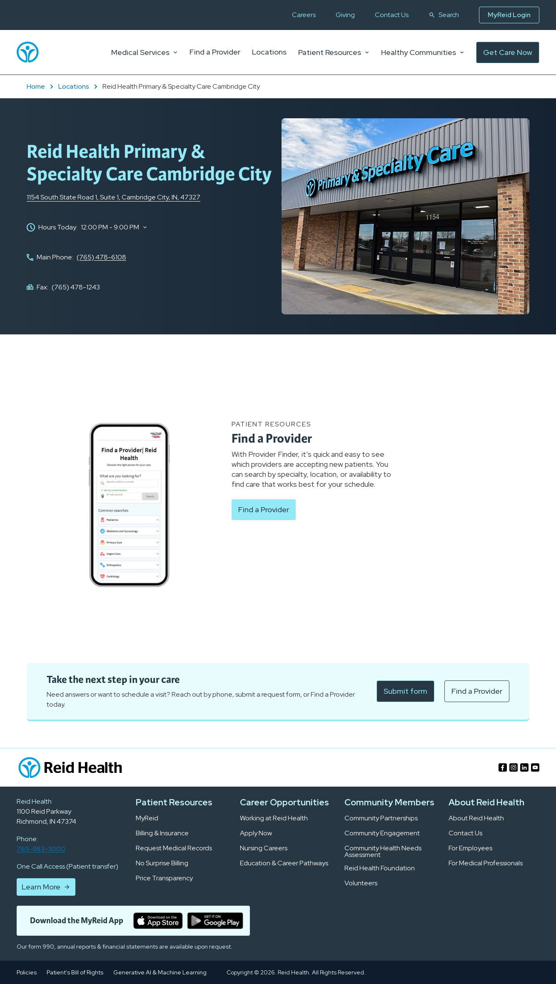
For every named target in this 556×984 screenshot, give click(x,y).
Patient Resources (333, 52)
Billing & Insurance (162, 833)
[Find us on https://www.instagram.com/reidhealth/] (513, 767)
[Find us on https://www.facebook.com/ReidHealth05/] (503, 767)
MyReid (147, 818)
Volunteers (360, 883)
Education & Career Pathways (284, 863)
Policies (27, 972)
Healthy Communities (422, 52)
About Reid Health (476, 818)
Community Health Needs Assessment (382, 851)
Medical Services (144, 52)
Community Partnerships (381, 818)
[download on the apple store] (158, 920)
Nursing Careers (263, 848)
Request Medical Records (174, 848)
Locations (78, 86)
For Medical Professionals (486, 863)
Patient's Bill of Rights (75, 972)
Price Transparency (164, 878)
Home (41, 86)
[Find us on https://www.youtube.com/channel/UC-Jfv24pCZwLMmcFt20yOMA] (535, 767)
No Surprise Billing (162, 863)
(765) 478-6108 (101, 257)
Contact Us (392, 15)
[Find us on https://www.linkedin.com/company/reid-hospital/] (524, 767)
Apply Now (256, 833)
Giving (345, 15)
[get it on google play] (215, 920)
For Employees (470, 848)
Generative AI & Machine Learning (160, 972)
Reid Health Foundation (379, 868)
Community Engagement (382, 833)
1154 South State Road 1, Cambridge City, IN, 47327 (113, 197)
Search (444, 15)
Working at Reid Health (274, 818)
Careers (304, 15)
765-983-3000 (41, 848)
